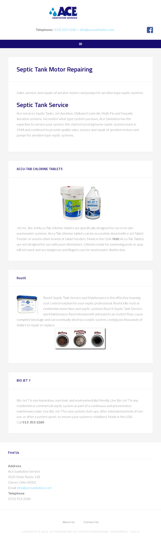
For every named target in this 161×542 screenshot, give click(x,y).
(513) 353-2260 (65, 30)
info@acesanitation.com (97, 30)
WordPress (119, 531)
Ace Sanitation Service (80, 12)
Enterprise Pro (61, 531)
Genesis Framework (93, 531)
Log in (135, 531)
